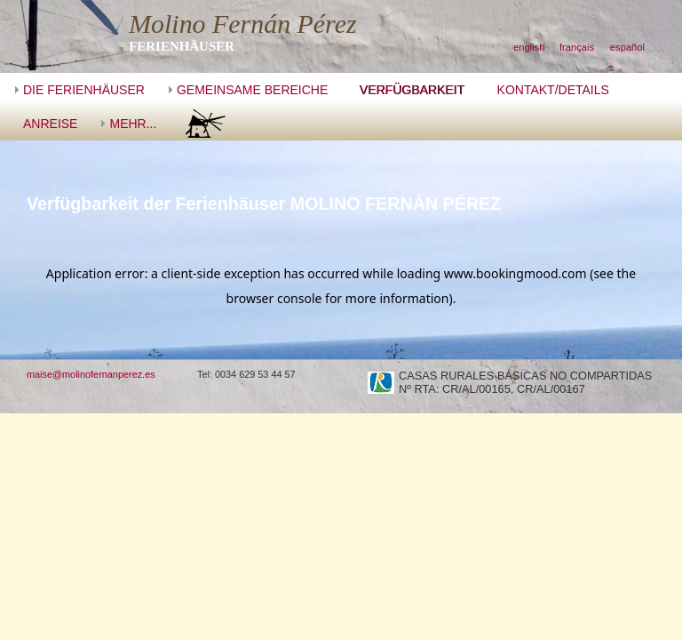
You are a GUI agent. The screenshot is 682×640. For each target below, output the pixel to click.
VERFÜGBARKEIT (412, 90)
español (627, 47)
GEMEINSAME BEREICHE (252, 90)
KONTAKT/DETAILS (553, 90)
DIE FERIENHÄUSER (84, 90)
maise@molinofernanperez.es (91, 374)
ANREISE (50, 123)
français (576, 47)
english (528, 47)
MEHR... (132, 123)
